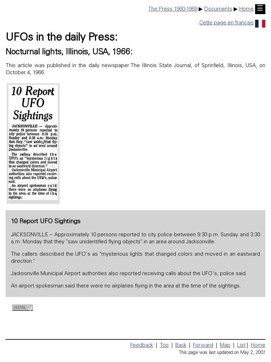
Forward (203, 345)
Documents (218, 9)
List (241, 345)
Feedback (141, 345)
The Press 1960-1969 (172, 9)
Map (225, 345)
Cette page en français (232, 23)
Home (246, 9)
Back (180, 345)
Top (164, 345)
